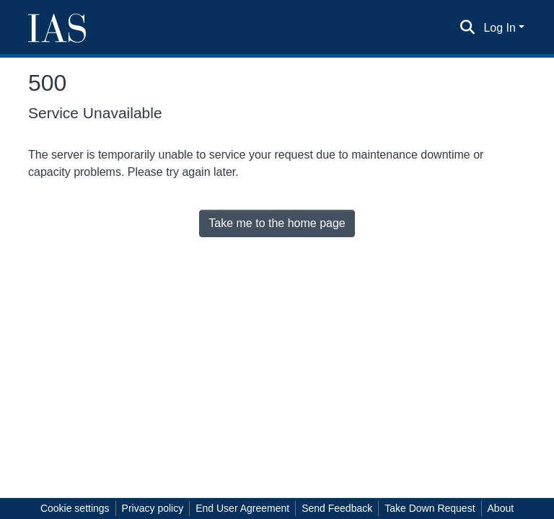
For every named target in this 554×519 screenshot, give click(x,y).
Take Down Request (429, 508)
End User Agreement (242, 508)
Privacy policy (153, 508)
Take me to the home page (276, 223)
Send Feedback (337, 508)
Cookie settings (75, 508)
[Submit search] (467, 28)
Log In (499, 28)
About (501, 508)
